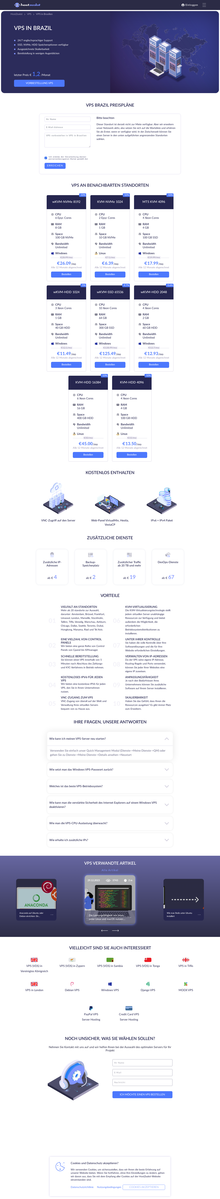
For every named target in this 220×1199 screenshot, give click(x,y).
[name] (142, 1062)
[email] (142, 1072)
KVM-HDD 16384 (88, 382)
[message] (142, 1082)
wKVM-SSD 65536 (110, 292)
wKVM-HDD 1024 (66, 292)
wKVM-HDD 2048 (154, 292)
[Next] (115, 930)
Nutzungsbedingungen (109, 1187)
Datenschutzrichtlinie (82, 1187)
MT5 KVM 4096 (153, 202)
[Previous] (104, 930)
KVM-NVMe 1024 (110, 202)
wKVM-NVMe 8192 (66, 202)
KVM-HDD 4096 (132, 382)
